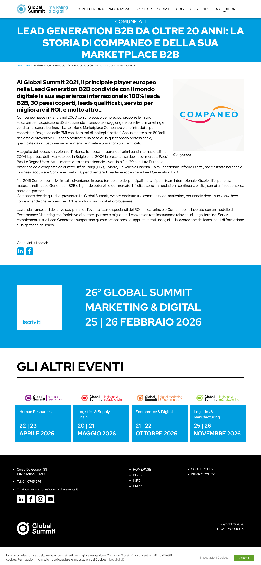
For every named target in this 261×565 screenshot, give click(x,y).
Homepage (142, 469)
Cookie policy (202, 469)
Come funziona (90, 9)
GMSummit (23, 65)
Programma (118, 9)
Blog (179, 9)
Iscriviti (163, 9)
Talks (193, 9)
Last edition (224, 10)
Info (205, 9)
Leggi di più (116, 560)
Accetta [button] (244, 557)
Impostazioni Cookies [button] (214, 558)
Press (138, 486)
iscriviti (32, 322)
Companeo (182, 154)
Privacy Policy (203, 474)
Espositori (143, 9)
